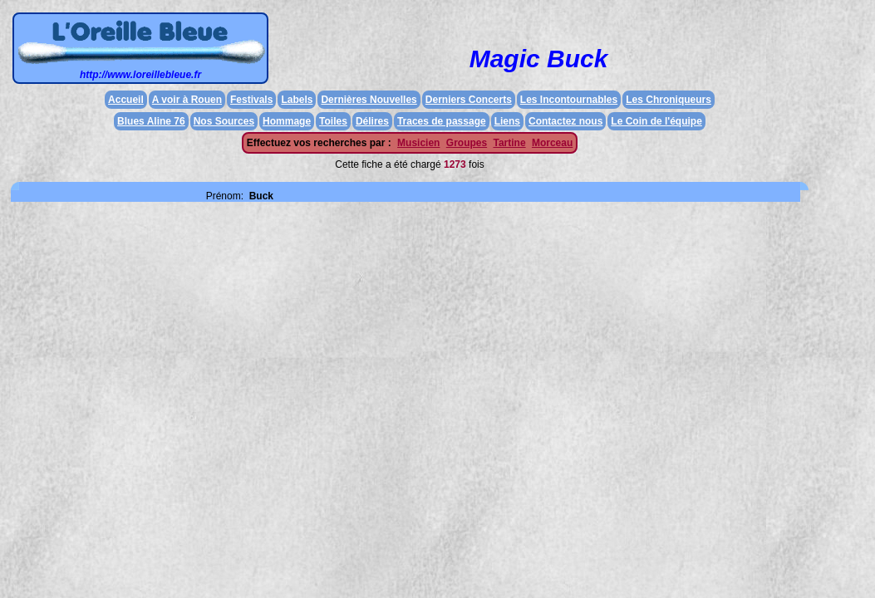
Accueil (126, 99)
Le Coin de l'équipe (656, 121)
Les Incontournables (568, 99)
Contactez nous (565, 121)
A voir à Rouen (187, 99)
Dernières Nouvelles (368, 99)
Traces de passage (441, 121)
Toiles (333, 121)
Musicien (418, 143)
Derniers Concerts (468, 99)
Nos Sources (224, 121)
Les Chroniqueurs (668, 99)
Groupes (466, 143)
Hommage (287, 121)
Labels (296, 99)
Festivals (251, 99)
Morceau (552, 143)
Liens (507, 121)
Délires (372, 121)
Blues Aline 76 (151, 121)
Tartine (509, 143)
